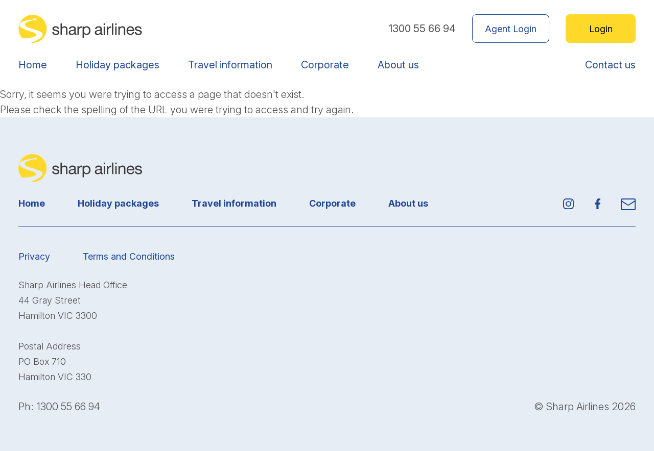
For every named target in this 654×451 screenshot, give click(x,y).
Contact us (610, 65)
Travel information (230, 65)
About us (398, 65)
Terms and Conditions (129, 256)
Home (32, 65)
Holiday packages (117, 65)
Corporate (325, 65)
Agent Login (510, 28)
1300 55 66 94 (422, 28)
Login (601, 28)
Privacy (34, 256)
